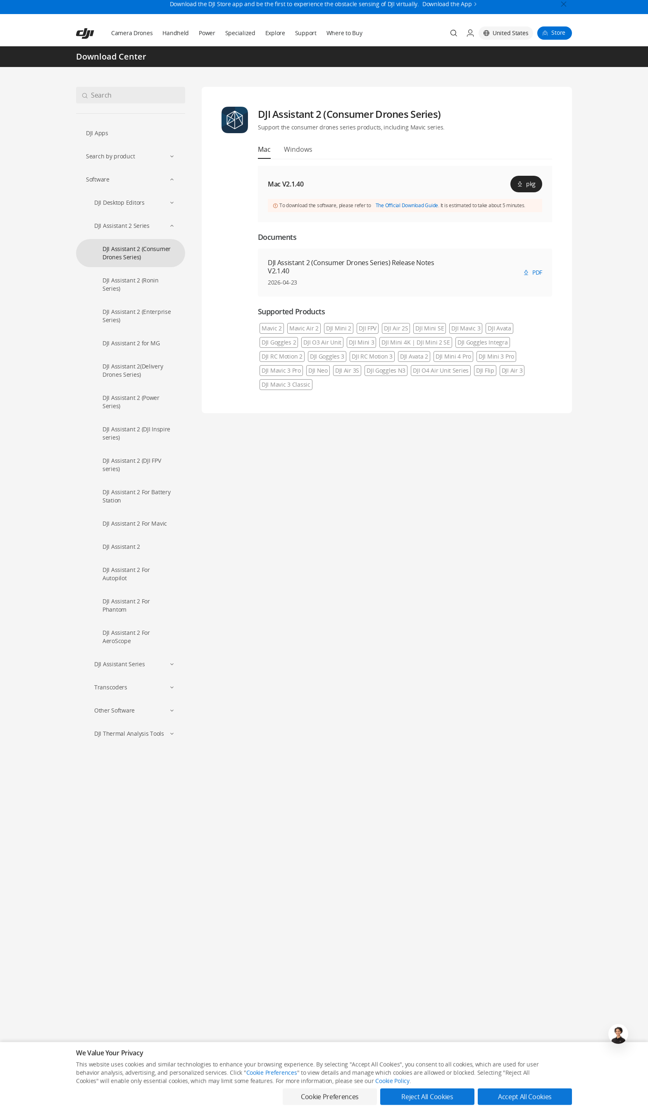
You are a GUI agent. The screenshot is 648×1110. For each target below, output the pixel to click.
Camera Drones (131, 33)
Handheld (175, 33)
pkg (526, 184)
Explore (275, 33)
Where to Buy (344, 33)
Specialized (240, 33)
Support (306, 33)
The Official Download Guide (407, 205)
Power (207, 33)
